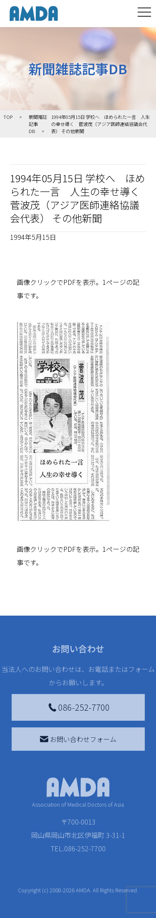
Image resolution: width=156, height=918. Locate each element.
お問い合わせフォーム (78, 739)
